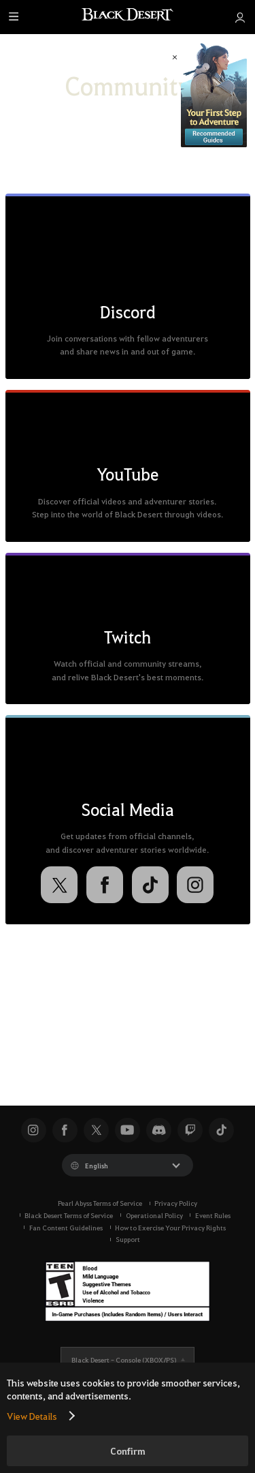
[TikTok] (150, 884)
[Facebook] (104, 884)
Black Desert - (123, 1359)
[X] (59, 884)
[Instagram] (195, 884)
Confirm (128, 1451)
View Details (32, 1416)
